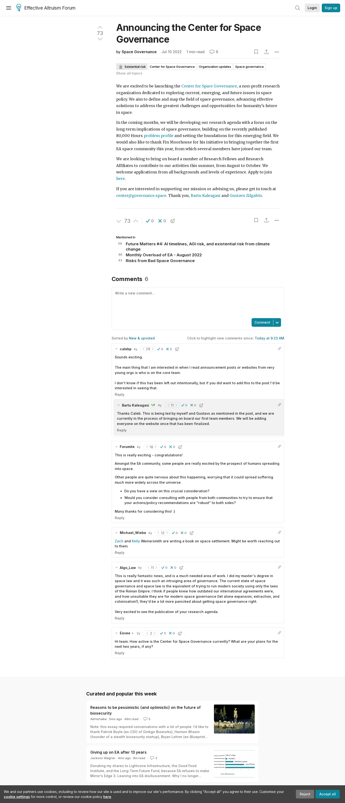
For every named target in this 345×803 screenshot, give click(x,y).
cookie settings (17, 797)
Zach (119, 541)
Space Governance (139, 52)
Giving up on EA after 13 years (118, 752)
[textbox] (197, 302)
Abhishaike (98, 719)
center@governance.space (141, 195)
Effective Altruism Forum (45, 8)
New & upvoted (142, 338)
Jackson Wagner (102, 758)
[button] (150, 221)
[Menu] (8, 8)
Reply (119, 394)
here (107, 797)
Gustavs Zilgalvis (245, 195)
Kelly (136, 541)
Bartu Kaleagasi (205, 195)
